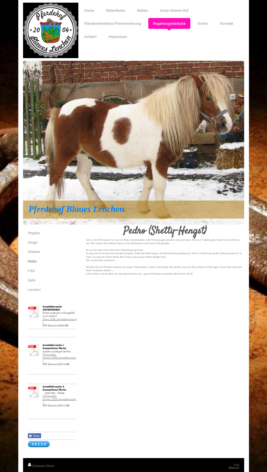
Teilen (34, 436)
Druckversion (36, 466)
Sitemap (50, 466)
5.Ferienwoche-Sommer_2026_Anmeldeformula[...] (59, 399)
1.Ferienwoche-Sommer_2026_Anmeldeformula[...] (59, 358)
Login (236, 464)
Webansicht (234, 467)
